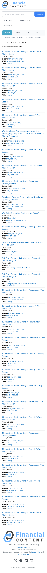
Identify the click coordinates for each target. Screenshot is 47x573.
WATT (16, 77)
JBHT (16, 61)
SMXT (12, 175)
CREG (19, 377)
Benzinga (9, 63)
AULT (14, 329)
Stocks (18, 32)
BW (12, 377)
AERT (9, 297)
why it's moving (18, 220)
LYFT (12, 411)
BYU (13, 59)
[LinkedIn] (26, 561)
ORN (16, 331)
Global (16, 252)
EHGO (18, 107)
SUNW (8, 411)
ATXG (14, 75)
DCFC (18, 345)
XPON (12, 125)
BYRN (19, 189)
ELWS (22, 425)
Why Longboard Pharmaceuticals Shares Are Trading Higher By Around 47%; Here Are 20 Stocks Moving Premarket (23, 133)
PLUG (8, 443)
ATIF (9, 59)
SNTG (15, 427)
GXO (22, 173)
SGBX (7, 175)
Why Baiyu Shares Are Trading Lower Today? (20, 213)
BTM (9, 472)
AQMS (10, 75)
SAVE (16, 459)
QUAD (8, 395)
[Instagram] (31, 561)
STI (15, 363)
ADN (9, 313)
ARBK (10, 141)
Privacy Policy (36, 552)
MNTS (8, 207)
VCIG (13, 315)
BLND (14, 141)
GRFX (18, 123)
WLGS (8, 109)
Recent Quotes (8, 20)
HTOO (13, 395)
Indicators (7, 25)
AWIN (22, 297)
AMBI (9, 107)
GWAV (23, 345)
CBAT (21, 91)
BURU (10, 123)
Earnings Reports (15, 268)
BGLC (13, 91)
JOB (22, 123)
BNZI (13, 205)
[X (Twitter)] (15, 561)
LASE (14, 236)
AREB (14, 361)
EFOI (21, 361)
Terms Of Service (23, 554)
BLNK (18, 409)
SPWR (14, 379)
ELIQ (17, 488)
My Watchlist (24, 20)
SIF (11, 236)
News (13, 37)
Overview (7, 37)
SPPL (7, 125)
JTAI (22, 441)
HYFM (22, 472)
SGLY (7, 474)
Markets (7, 32)
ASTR (18, 297)
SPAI (12, 191)
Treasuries (38, 37)
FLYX (20, 234)
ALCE (9, 205)
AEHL (9, 234)
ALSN (9, 409)
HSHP (23, 75)
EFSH (17, 59)
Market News (10, 61)
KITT (16, 474)
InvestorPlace (11, 270)
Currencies (20, 37)
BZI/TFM (13, 300)
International (29, 37)
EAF (17, 234)
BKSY (18, 520)
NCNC (12, 77)
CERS (22, 141)
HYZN (21, 59)
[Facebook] (21, 561)
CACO (18, 315)
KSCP (12, 159)
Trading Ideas (14, 143)
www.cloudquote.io (23, 547)
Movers (21, 61)
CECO (13, 345)
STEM (12, 109)
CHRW (18, 425)
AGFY (14, 297)
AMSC (14, 441)
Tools (36, 32)
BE (9, 377)
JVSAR (16, 191)
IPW (22, 107)
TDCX (16, 347)
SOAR (12, 459)
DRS (12, 93)
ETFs (27, 32)
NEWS (13, 218)
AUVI (9, 425)
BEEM (10, 488)
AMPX (14, 157)
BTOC (10, 189)
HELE (21, 205)
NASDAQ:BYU (22, 284)
